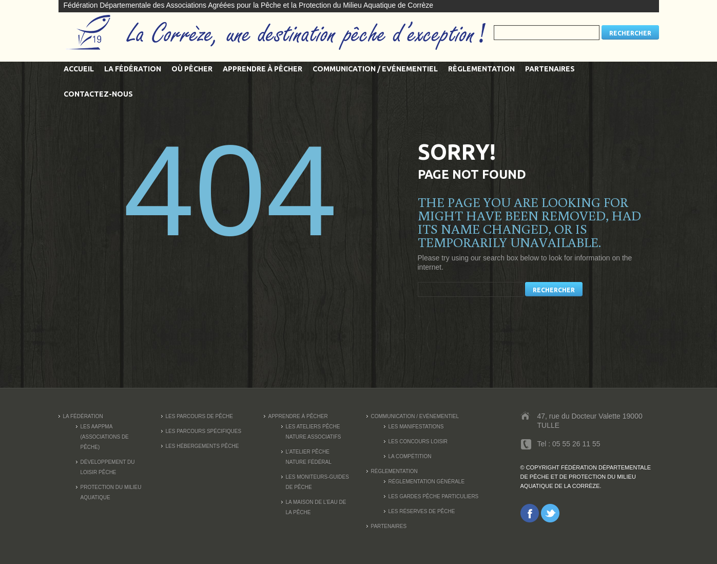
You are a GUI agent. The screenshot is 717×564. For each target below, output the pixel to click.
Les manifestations (416, 426)
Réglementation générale (427, 481)
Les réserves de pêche (422, 511)
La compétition (410, 456)
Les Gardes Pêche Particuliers (434, 496)
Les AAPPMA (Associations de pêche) (105, 437)
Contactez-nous (98, 94)
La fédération (132, 69)
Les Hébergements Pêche (202, 446)
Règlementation (481, 69)
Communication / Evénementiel (375, 69)
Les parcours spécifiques (204, 431)
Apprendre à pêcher (262, 69)
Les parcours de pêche (200, 416)
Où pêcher (191, 69)
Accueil (79, 69)
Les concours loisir (418, 441)
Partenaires (550, 69)
